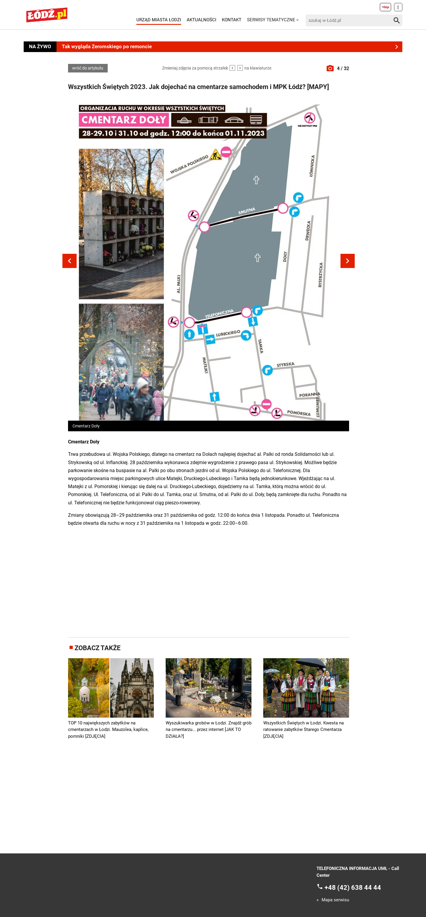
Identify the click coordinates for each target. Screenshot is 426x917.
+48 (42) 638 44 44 (353, 887)
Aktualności (201, 19)
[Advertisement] (209, 581)
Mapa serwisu (335, 900)
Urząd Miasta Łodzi (158, 19)
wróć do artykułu (87, 68)
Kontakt (231, 19)
